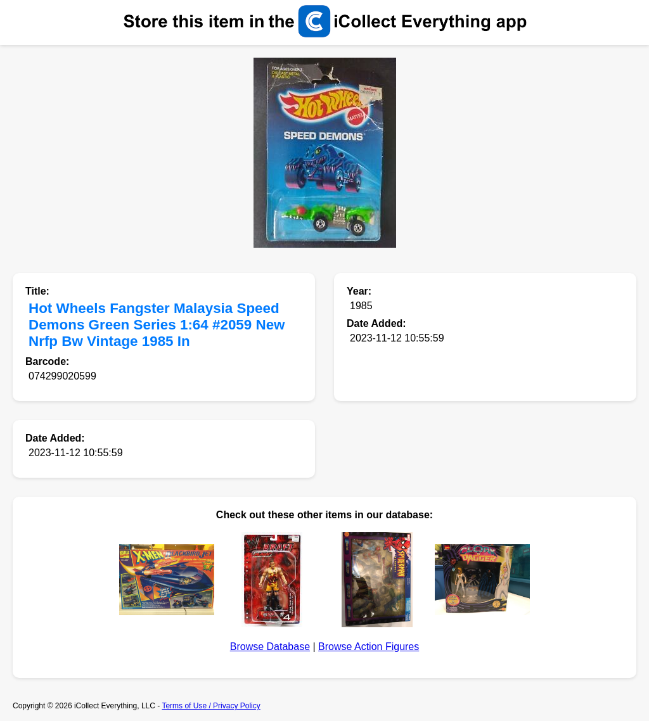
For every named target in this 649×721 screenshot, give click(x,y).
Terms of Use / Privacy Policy (211, 705)
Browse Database (270, 646)
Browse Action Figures (368, 646)
